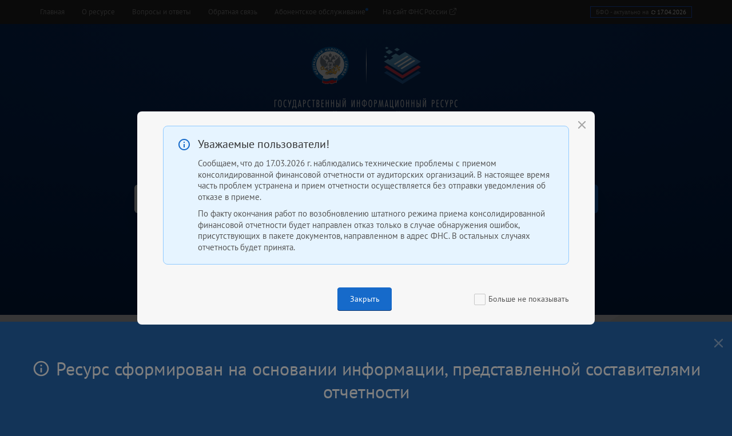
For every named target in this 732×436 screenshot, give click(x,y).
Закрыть (365, 299)
